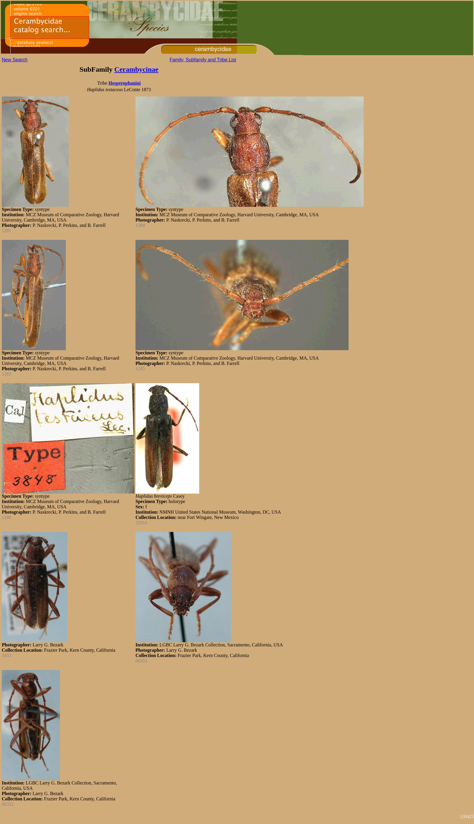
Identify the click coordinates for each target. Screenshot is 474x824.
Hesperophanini (125, 83)
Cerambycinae (136, 69)
